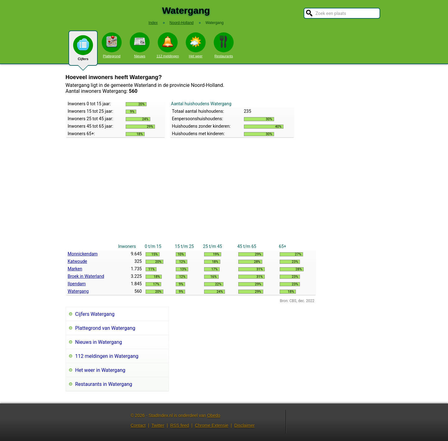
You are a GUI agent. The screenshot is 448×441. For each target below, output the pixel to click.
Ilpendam (77, 283)
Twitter (158, 425)
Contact (138, 425)
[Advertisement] (191, 195)
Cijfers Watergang (95, 314)
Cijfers (83, 50)
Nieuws (140, 45)
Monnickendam (83, 253)
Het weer (196, 45)
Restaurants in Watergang (103, 384)
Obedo (213, 415)
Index (152, 23)
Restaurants (224, 45)
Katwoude (77, 261)
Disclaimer (244, 425)
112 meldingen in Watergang (106, 356)
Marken (75, 268)
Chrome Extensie (211, 425)
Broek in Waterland (86, 276)
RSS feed (179, 425)
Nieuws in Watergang (98, 342)
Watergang (78, 291)
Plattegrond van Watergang (105, 328)
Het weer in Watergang (100, 370)
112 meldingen (167, 45)
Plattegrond (112, 45)
